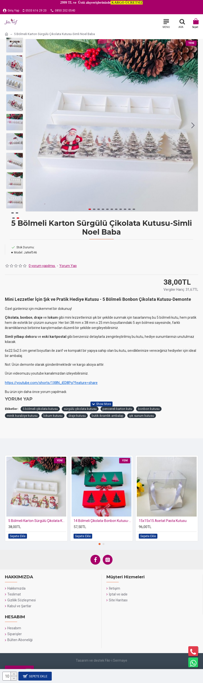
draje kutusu (77, 415)
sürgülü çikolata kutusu (80, 409)
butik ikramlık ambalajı (107, 415)
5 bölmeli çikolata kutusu (40, 409)
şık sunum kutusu (141, 415)
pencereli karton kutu (117, 409)
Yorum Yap (68, 266)
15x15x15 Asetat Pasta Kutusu (163, 521)
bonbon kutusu (149, 409)
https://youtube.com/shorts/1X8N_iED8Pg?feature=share (51, 382)
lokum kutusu (53, 415)
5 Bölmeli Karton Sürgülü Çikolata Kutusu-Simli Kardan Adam (37, 521)
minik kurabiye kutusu (22, 415)
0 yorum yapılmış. (42, 266)
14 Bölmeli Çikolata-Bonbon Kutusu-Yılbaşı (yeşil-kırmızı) (102, 521)
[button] (193, 125)
